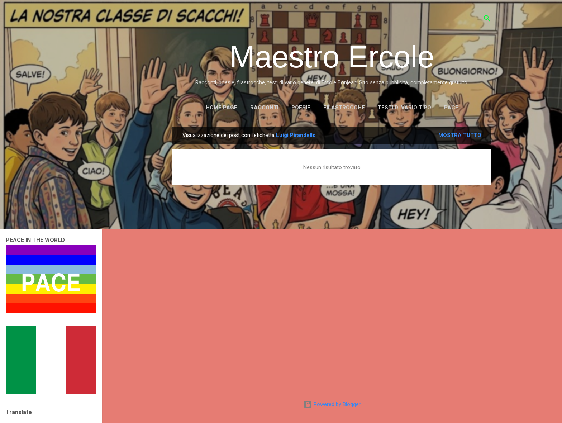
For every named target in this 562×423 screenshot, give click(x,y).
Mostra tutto (459, 135)
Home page (221, 107)
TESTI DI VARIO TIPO (404, 107)
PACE (451, 107)
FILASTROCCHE (344, 107)
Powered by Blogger (332, 404)
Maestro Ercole (331, 57)
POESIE (300, 107)
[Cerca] (487, 19)
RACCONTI (264, 107)
